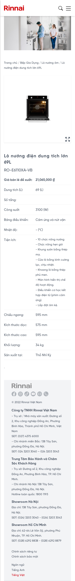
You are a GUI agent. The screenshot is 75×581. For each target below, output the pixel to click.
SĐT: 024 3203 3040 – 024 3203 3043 (35, 451)
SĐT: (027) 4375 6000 (25, 436)
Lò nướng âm (50, 63)
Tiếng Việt (18, 575)
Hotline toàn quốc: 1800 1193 (30, 494)
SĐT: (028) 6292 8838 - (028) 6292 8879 (36, 540)
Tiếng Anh (18, 570)
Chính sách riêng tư (24, 551)
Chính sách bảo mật (25, 556)
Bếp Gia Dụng (29, 63)
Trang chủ (10, 63)
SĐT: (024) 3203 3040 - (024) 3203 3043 (37, 517)
